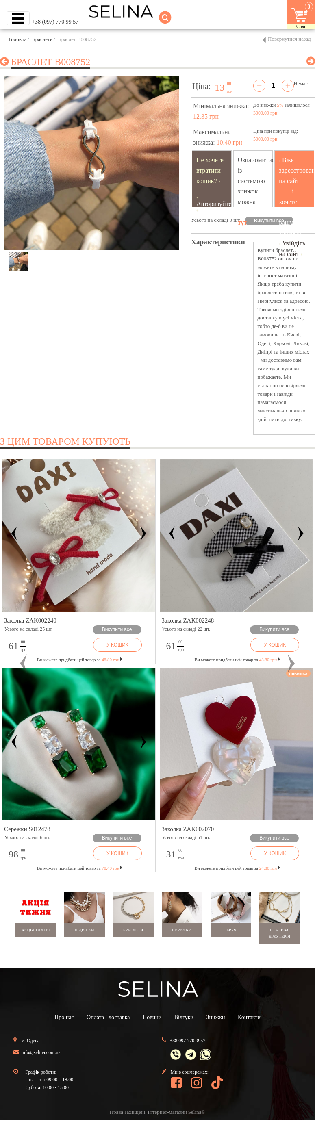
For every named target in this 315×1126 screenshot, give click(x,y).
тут (243, 222)
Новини (152, 1017)
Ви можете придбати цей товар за (79, 659)
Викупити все (269, 220)
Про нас (64, 1017)
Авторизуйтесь (217, 203)
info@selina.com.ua (41, 1052)
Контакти (249, 1017)
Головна (18, 39)
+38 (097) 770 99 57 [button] (55, 22)
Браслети (42, 39)
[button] (23, 663)
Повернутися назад (289, 39)
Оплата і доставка (108, 1017)
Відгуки (183, 1017)
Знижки (215, 1017)
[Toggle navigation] (18, 18)
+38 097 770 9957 (188, 1041)
